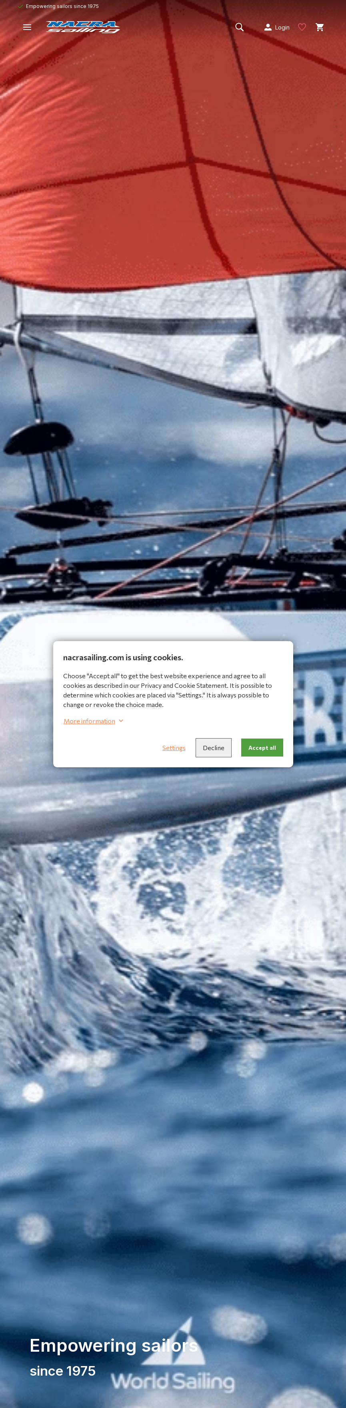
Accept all (262, 747)
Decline (213, 747)
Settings (174, 747)
